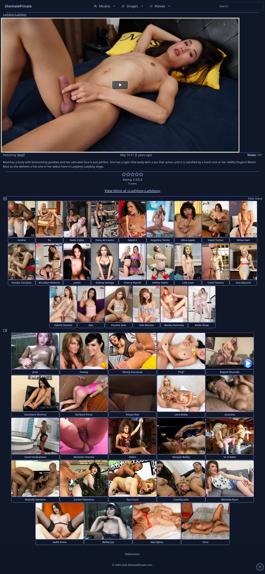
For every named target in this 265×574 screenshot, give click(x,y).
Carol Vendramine (35, 457)
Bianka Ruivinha (174, 325)
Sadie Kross (60, 542)
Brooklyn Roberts (49, 282)
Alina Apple (188, 240)
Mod (21, 155)
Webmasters (132, 554)
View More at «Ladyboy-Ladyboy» (133, 190)
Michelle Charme (84, 457)
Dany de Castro (104, 240)
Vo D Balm (229, 457)
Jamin (77, 282)
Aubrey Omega (105, 282)
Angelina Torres (160, 240)
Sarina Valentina (84, 499)
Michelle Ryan (229, 499)
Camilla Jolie (181, 499)
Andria (21, 240)
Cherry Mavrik (132, 282)
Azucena (229, 414)
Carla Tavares (216, 282)
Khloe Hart (243, 240)
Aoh (91, 325)
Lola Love (188, 282)
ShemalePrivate (18, 6)
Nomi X (132, 240)
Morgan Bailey (181, 457)
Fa (49, 240)
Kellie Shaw (202, 325)
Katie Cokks (77, 240)
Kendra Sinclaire (22, 282)
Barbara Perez (84, 414)
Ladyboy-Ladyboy (14, 15)
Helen (132, 457)
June (35, 372)
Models (105, 6)
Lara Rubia (181, 414)
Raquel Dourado (230, 372)
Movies (160, 6)
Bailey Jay (108, 542)
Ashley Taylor (160, 282)
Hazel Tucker (215, 240)
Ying (181, 372)
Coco (205, 542)
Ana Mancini (243, 282)
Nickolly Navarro (35, 499)
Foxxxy (84, 372)
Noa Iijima (157, 542)
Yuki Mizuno (146, 325)
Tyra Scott (132, 499)
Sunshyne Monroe (35, 414)
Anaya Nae (132, 414)
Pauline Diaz (118, 325)
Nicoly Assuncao (133, 372)
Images (133, 6)
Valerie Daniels (63, 325)
